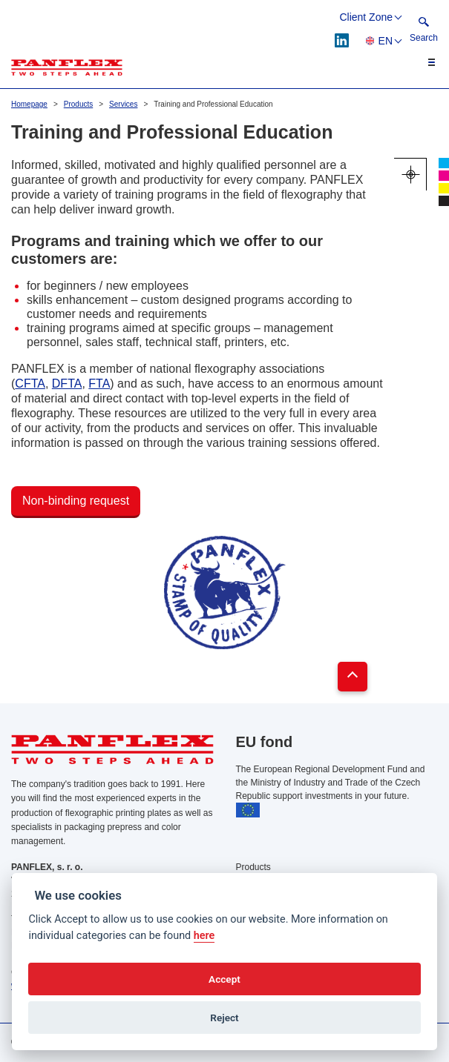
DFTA (67, 383)
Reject (224, 1017)
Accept (224, 979)
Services (123, 104)
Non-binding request (75, 500)
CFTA (30, 383)
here (204, 935)
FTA (99, 383)
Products (78, 104)
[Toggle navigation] (423, 62)
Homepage (29, 104)
